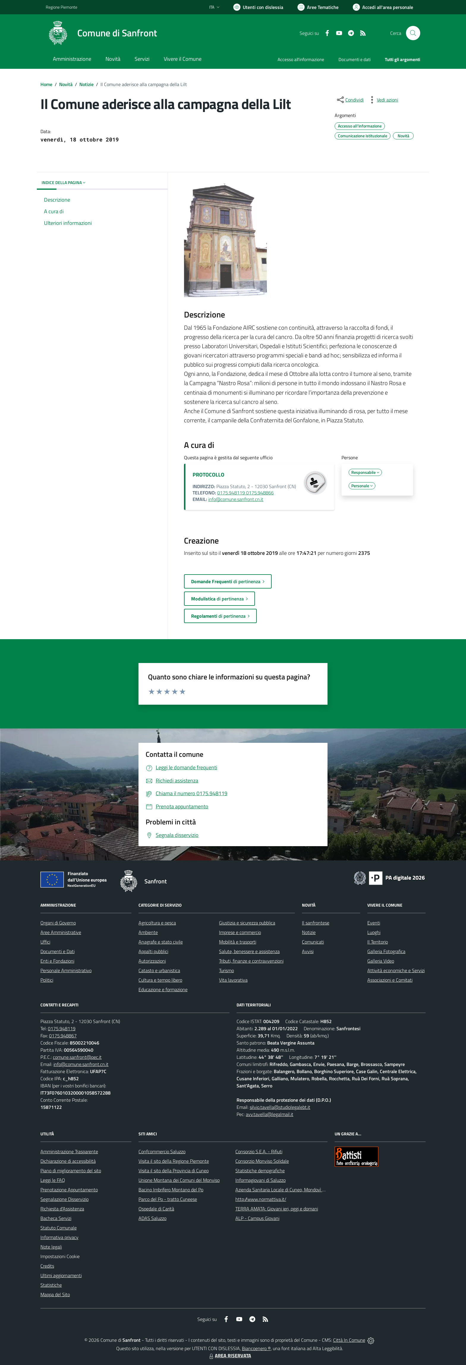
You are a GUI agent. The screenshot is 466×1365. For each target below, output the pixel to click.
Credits (47, 1265)
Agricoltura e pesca (157, 922)
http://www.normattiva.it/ (260, 1199)
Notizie (86, 84)
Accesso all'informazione (301, 59)
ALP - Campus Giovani (257, 1218)
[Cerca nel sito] (413, 33)
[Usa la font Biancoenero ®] (258, 7)
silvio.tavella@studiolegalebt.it (280, 1107)
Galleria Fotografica (386, 951)
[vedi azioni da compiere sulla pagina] (382, 100)
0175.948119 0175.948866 (245, 492)
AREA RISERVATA (229, 1355)
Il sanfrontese (315, 922)
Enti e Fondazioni (57, 960)
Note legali (51, 1246)
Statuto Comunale (58, 1227)
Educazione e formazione (163, 989)
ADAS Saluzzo (152, 1218)
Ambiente (148, 932)
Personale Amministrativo (66, 970)
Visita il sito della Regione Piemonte (173, 1161)
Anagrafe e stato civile (160, 941)
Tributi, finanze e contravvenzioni (251, 960)
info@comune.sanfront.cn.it (235, 499)
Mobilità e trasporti (237, 941)
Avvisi (308, 951)
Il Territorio (377, 941)
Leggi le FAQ (52, 1180)
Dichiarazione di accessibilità (68, 1161)
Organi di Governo (58, 922)
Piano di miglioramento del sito (70, 1170)
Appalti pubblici (153, 951)
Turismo (226, 970)
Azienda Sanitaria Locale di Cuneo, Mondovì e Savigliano (290, 1189)
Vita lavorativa (233, 979)
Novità (66, 84)
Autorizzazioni (152, 960)
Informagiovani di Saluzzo (260, 1180)
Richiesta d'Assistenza (62, 1208)
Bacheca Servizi (55, 1218)
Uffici (45, 941)
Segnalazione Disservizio (64, 1199)
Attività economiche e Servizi (396, 970)
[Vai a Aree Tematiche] (318, 7)
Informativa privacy (59, 1237)
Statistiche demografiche (260, 1170)
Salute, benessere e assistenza (249, 951)
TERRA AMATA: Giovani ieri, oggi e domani (276, 1208)
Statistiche (51, 1284)
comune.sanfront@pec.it (77, 1057)
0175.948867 (63, 1035)
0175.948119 (61, 1028)
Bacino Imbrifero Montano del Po (170, 1189)
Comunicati (313, 941)
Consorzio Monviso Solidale (262, 1161)
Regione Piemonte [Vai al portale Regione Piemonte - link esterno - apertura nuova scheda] (61, 7)
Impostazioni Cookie (60, 1256)
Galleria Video (380, 960)
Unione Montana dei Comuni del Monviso (179, 1180)
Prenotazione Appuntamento (69, 1189)
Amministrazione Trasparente (69, 1151)
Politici (46, 979)
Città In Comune (349, 1340)
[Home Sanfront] (101, 33)
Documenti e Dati (57, 951)
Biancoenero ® (256, 1348)
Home (46, 84)
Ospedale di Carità (156, 1208)
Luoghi (373, 932)
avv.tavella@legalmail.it (269, 1114)
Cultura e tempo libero (160, 979)
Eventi (373, 922)
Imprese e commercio (240, 932)
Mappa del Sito (55, 1294)
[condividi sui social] (350, 100)
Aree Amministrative (60, 932)
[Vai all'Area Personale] (383, 7)
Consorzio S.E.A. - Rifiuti (258, 1151)
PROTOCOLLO (208, 475)
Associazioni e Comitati (390, 979)
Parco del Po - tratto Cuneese (167, 1199)
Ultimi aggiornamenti (61, 1275)
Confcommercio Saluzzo (161, 1151)
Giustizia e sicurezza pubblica (247, 922)
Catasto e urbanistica (159, 970)
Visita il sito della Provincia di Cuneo (173, 1170)
